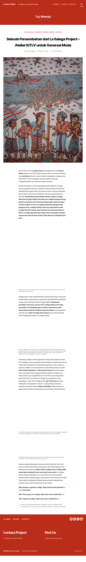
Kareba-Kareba (49, 32)
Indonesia (56, 511)
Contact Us (72, 4)
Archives (64, 4)
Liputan (60, 32)
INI (63, 501)
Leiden (40, 513)
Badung (23, 511)
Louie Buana (31, 58)
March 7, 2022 (44, 58)
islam (61, 511)
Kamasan (24, 513)
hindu (50, 511)
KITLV (29, 513)
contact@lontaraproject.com (53, 545)
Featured (38, 32)
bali (27, 511)
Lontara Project (10, 4)
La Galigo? (55, 4)
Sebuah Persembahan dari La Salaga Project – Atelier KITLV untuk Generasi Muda (43, 45)
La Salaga (34, 513)
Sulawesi (63, 513)
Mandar (50, 513)
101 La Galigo (28, 32)
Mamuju (45, 513)
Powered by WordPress (30, 557)
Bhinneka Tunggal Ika (41, 511)
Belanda (31, 511)
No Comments (58, 58)
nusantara (57, 513)
